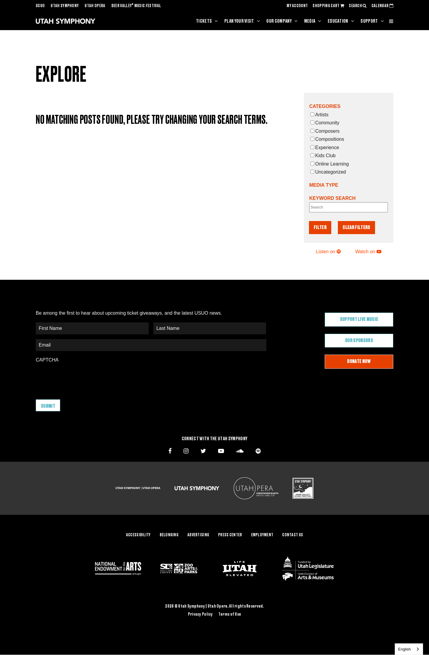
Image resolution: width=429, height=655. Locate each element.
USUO (40, 6)
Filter (320, 227)
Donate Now (359, 361)
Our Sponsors (359, 340)
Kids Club (322, 155)
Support (369, 21)
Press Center (230, 535)
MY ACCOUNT (297, 6)
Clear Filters (356, 227)
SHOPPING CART (328, 6)
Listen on (328, 251)
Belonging (169, 535)
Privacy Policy (200, 614)
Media (309, 21)
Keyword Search (332, 198)
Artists (319, 114)
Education (338, 21)
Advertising (198, 535)
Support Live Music (359, 319)
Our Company (279, 21)
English (404, 649)
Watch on (368, 251)
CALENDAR (382, 6)
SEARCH (358, 6)
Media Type (323, 185)
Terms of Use (229, 614)
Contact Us (292, 535)
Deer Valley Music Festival (136, 6)
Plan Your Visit (239, 21)
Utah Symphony (65, 6)
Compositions (327, 139)
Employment (262, 535)
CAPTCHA (47, 359)
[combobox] (409, 649)
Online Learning (329, 163)
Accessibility (138, 535)
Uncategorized (328, 171)
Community (324, 122)
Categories (325, 106)
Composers (325, 131)
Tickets (204, 21)
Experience (324, 147)
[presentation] (81, 378)
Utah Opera (95, 6)
